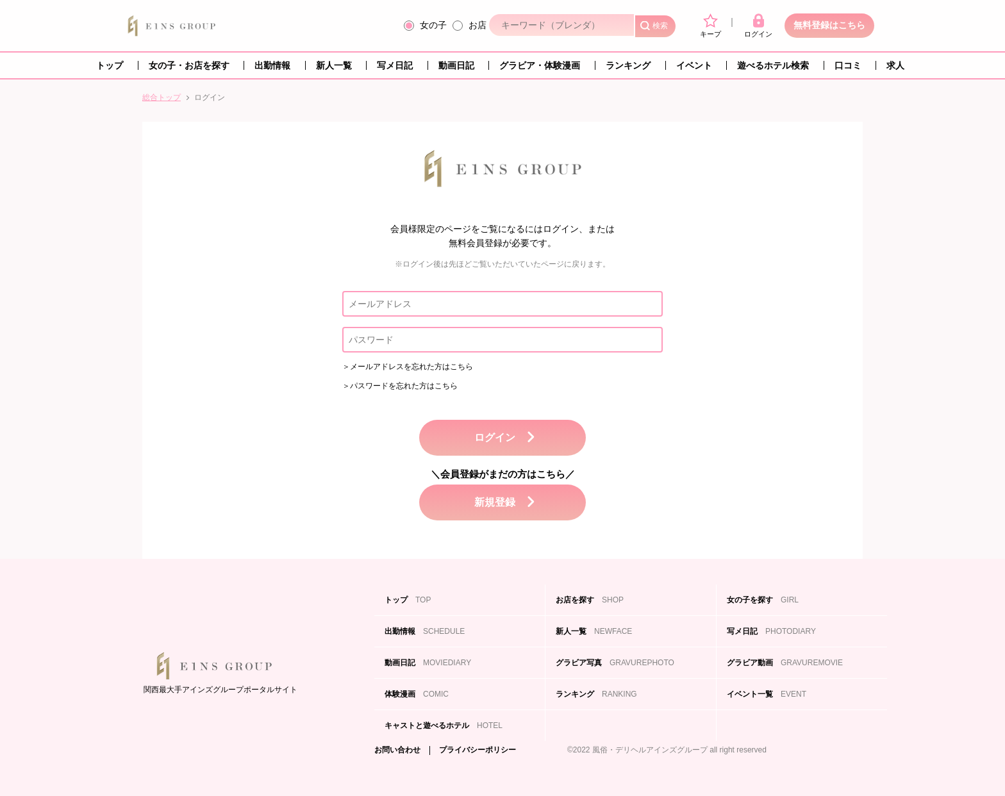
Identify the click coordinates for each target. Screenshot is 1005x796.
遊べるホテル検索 (773, 65)
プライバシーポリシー (477, 750)
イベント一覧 (766, 694)
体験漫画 (417, 694)
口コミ (848, 65)
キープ (710, 25)
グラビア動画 (785, 662)
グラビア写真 (615, 662)
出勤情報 (272, 65)
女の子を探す (763, 599)
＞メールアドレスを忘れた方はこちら (407, 366)
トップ (109, 65)
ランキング (628, 65)
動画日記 (456, 65)
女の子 (433, 25)
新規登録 (494, 502)
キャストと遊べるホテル (444, 725)
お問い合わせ (397, 750)
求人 (895, 65)
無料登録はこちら (829, 25)
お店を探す (590, 599)
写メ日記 (395, 65)
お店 (477, 25)
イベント (694, 65)
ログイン (758, 25)
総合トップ (161, 97)
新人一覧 (334, 65)
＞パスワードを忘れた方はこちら (400, 385)
